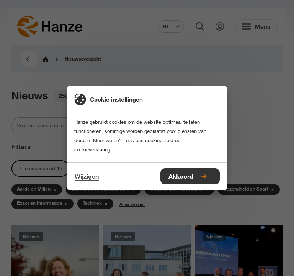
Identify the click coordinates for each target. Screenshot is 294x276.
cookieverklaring (92, 149)
